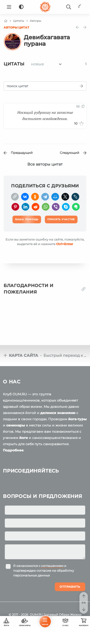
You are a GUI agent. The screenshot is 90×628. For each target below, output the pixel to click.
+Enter (64, 244)
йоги (23, 438)
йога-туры (77, 419)
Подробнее (13, 450)
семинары (15, 425)
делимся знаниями (57, 413)
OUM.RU (36, 614)
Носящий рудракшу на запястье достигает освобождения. (45, 115)
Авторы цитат (16, 27)
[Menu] (9, 7)
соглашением (52, 566)
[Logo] (45, 7)
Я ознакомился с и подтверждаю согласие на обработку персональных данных (43, 570)
